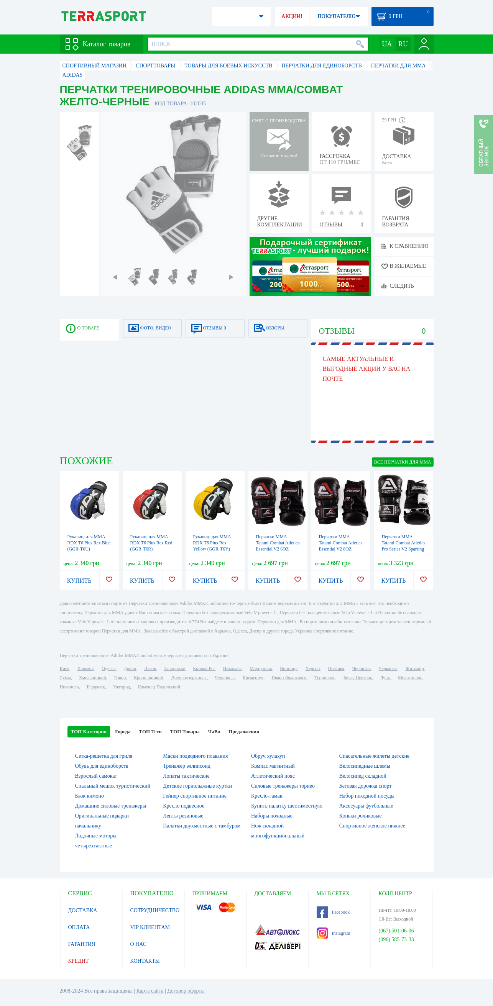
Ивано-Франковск (288, 677)
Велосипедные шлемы (364, 766)
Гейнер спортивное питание (195, 796)
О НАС (138, 944)
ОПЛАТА (79, 927)
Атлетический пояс (273, 776)
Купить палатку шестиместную (286, 806)
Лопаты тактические (186, 776)
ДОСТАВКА (82, 910)
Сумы (65, 677)
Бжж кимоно (89, 796)
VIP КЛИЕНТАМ (150, 927)
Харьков (85, 668)
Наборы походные (272, 816)
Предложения (243, 731)
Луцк (385, 677)
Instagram (333, 933)
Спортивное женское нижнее (372, 826)
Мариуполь (261, 668)
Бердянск (96, 687)
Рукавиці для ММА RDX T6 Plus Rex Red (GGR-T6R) (151, 543)
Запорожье (174, 668)
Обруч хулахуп (268, 756)
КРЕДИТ (78, 961)
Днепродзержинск (189, 677)
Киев (64, 668)
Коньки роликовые (360, 816)
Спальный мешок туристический (112, 786)
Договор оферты (186, 991)
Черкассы (388, 668)
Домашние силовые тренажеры (110, 806)
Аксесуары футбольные (366, 806)
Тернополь (324, 677)
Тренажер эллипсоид (186, 766)
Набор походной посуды (366, 796)
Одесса (108, 668)
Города (122, 731)
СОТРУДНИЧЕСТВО (155, 910)
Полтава (336, 668)
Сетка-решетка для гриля (104, 756)
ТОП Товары (185, 731)
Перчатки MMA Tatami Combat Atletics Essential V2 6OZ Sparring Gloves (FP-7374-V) (278, 549)
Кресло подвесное (183, 806)
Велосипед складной (362, 776)
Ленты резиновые (183, 816)
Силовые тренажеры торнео (283, 786)
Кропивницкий (148, 677)
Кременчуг (253, 677)
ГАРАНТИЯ (81, 944)
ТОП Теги (150, 731)
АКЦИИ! (291, 16)
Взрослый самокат (96, 776)
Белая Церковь (357, 677)
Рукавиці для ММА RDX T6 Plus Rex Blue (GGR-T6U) (89, 543)
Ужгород (121, 687)
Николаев (232, 668)
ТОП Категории (89, 731)
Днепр (130, 668)
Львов (150, 668)
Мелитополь (410, 677)
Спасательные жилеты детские (374, 756)
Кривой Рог (204, 668)
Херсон (313, 668)
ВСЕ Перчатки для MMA (402, 462)
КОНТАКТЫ (145, 961)
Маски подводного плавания (195, 756)
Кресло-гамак (267, 796)
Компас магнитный (273, 766)
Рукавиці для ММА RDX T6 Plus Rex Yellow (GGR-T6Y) (212, 543)
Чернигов (361, 668)
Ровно (120, 677)
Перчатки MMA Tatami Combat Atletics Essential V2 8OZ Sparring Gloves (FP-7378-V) (341, 549)
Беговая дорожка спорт (365, 786)
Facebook (333, 912)
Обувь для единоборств (101, 766)
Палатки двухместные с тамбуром (201, 826)
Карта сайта (150, 991)
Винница (288, 668)
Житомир (415, 668)
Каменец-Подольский (159, 687)
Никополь (69, 687)
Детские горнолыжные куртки (197, 786)
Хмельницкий (92, 677)
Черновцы (225, 677)
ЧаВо (214, 731)
